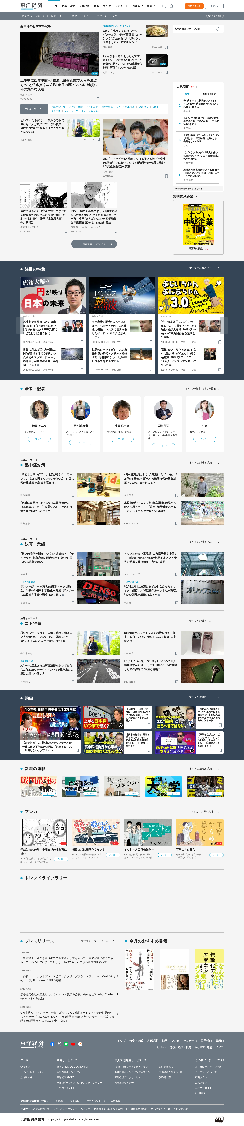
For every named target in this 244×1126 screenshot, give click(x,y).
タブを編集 (216, 16)
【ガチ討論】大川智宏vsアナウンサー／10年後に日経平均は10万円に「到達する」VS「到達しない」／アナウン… (47, 746)
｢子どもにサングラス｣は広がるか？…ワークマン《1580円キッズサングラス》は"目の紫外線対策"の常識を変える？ (47, 478)
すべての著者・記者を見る (200, 388)
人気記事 (84, 6)
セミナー (120, 6)
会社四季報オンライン (69, 1072)
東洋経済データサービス (128, 1077)
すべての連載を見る (200, 768)
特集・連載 (68, 6)
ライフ (84, 16)
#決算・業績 (76, 107)
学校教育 (25, 1066)
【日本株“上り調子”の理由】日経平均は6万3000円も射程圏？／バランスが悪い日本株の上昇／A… (138, 715)
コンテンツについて (206, 1072)
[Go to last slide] (20, 325)
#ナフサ (56, 111)
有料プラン (201, 1077)
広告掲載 (115, 1101)
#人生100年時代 (125, 107)
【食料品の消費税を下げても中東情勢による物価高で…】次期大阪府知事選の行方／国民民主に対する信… (209, 715)
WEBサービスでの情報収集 (35, 1108)
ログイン (214, 6)
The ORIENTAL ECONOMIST (72, 1066)
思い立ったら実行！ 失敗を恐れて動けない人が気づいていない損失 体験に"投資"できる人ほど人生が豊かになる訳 (42, 126)
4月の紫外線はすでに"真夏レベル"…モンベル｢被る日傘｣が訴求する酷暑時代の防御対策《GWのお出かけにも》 (150, 478)
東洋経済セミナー (124, 1082)
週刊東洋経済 (183, 196)
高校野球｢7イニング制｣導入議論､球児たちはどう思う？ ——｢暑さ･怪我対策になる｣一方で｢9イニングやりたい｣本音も (150, 506)
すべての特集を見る (200, 267)
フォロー (39, 439)
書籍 (149, 6)
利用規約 (200, 1093)
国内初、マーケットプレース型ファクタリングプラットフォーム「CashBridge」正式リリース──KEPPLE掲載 (67, 978)
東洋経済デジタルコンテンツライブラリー (79, 1082)
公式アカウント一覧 (95, 1101)
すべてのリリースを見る (95, 940)
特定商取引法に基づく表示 (108, 1108)
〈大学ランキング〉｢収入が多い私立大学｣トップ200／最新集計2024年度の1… (201, 155)
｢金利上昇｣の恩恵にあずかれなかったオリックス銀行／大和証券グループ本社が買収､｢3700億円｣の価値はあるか (150, 590)
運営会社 (60, 1101)
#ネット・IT (71, 111)
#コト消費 (92, 107)
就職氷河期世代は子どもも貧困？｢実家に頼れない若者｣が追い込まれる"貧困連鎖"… (201, 172)
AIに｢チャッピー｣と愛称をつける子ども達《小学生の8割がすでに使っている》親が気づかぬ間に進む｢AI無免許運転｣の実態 (134, 162)
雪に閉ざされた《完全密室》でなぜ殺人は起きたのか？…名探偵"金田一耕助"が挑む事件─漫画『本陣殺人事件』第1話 (43, 217)
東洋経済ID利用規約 (137, 1108)
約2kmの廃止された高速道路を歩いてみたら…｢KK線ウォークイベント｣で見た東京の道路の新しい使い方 (46, 669)
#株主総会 (107, 107)
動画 (96, 6)
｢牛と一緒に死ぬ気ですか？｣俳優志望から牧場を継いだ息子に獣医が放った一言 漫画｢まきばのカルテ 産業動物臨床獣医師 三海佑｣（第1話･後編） (94, 217)
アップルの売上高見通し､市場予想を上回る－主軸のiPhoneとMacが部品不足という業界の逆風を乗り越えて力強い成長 (150, 557)
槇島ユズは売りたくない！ (88, 849)
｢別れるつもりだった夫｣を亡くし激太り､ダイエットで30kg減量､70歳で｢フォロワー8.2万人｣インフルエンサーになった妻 (178, 357)
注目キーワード (33, 109)
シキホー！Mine (65, 1087)
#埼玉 (156, 107)
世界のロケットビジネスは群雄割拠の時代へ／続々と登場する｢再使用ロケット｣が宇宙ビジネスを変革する (109, 355)
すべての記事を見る (200, 462)
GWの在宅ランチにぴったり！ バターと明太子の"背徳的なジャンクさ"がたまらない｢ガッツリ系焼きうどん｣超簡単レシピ (122, 36)
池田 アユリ (39, 425)
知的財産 (85, 1108)
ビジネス (27, 16)
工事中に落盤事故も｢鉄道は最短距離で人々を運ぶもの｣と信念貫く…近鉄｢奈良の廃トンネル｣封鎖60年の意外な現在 (58, 85)
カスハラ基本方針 (160, 1108)
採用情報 (74, 1101)
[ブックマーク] (98, 98)
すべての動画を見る (200, 696)
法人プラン (201, 1082)
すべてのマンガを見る (201, 811)
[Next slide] (224, 325)
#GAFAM (143, 107)
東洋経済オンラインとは (188, 28)
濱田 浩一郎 (122, 425)
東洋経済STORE (66, 1077)
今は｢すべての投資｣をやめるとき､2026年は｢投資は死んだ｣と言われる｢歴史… (201, 103)
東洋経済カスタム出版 (171, 1072)
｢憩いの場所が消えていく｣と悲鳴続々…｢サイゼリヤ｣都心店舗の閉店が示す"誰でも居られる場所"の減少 (47, 557)
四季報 (136, 6)
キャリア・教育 (68, 16)
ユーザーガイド (203, 1087)
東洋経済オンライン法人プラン (131, 1066)
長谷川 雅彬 (80, 425)
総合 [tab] (187, 93)
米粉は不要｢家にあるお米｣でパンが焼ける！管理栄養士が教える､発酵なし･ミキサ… (201, 138)
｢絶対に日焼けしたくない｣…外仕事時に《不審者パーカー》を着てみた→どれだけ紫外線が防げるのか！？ (46, 506)
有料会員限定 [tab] (209, 94)
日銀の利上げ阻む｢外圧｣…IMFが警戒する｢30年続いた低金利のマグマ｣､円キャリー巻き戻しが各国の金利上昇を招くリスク (40, 357)
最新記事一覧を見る (94, 243)
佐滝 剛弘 (163, 425)
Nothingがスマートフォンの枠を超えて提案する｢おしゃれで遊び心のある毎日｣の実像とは (150, 636)
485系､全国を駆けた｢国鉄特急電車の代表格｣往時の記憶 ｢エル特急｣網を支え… (201, 121)
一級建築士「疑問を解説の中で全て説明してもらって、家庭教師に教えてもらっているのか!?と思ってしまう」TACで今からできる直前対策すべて (66, 960)
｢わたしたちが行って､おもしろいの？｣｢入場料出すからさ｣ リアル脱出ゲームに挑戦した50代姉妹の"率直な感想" (150, 665)
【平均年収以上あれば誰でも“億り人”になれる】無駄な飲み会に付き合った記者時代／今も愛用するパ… (209, 740)
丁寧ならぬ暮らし (187, 849)
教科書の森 (165, 1077)
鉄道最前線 (26, 1077)
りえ (204, 425)
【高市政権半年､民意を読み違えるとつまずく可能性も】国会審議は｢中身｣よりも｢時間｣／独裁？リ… (137, 740)
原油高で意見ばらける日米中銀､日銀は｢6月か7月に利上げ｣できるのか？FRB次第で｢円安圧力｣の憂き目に (40, 327)
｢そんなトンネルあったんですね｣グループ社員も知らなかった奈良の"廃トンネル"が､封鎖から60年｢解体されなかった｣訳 (123, 62)
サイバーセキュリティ (32, 1072)
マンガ (107, 6)
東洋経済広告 (166, 1066)
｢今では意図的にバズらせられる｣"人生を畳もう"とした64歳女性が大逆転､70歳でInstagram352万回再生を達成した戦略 (178, 329)
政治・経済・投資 (46, 16)
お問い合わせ (181, 1108)
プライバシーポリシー (65, 1108)
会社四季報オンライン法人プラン (132, 1072)
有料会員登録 (194, 6)
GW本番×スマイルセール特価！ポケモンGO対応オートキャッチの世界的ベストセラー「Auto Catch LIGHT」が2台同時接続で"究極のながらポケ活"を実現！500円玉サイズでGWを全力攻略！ (67, 1016)
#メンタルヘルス (91, 111)
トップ (54, 6)
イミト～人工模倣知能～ (139, 849)
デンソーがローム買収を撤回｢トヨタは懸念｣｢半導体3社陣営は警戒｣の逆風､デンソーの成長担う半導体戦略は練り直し (47, 590)
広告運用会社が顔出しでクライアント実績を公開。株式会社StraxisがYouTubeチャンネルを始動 (67, 996)
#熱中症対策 (58, 107)
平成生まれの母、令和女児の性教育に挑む (43, 851)
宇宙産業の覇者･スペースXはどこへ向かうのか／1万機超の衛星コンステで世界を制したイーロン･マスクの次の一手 (109, 329)
